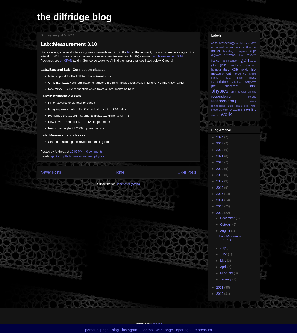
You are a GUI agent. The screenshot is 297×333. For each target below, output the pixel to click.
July (223, 248)
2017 (220, 181)
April (223, 267)
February (227, 273)
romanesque (218, 105)
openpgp (183, 330)
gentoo (55, 156)
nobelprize (237, 82)
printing (252, 91)
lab (129, 52)
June (224, 254)
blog (115, 330)
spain (239, 105)
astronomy (233, 47)
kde (235, 69)
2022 (220, 150)
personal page (97, 330)
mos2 (252, 77)
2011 (220, 287)
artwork (220, 47)
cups (253, 51)
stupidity (223, 109)
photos (251, 86)
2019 (220, 169)
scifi (230, 105)
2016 (220, 187)
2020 (220, 162)
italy (226, 69)
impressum (203, 330)
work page (164, 330)
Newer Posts (51, 172)
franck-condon (230, 60)
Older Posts (187, 172)
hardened (250, 65)
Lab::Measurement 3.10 (69, 44)
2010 (220, 293)
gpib (65, 156)
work (226, 114)
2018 (220, 175)
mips (240, 77)
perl (214, 86)
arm (253, 43)
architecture (243, 43)
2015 (220, 194)
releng (252, 96)
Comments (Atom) (128, 184)
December (228, 218)
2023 (220, 143)
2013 (220, 206)
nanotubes (220, 82)
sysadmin (236, 109)
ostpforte (250, 82)
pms (233, 91)
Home (119, 172)
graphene (236, 65)
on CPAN (66, 60)
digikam (216, 55)
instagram (130, 330)
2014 (220, 200)
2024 (220, 137)
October (226, 224)
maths (214, 77)
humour (216, 69)
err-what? (230, 55)
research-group (224, 101)
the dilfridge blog (74, 17)
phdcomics (231, 86)
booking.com (249, 47)
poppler (242, 91)
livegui (252, 73)
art (213, 47)
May (223, 260)
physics (99, 156)
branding (228, 51)
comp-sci (242, 51)
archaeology (227, 43)
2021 (220, 156)
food (241, 55)
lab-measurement (81, 156)
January (226, 279)
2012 (220, 213)
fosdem (251, 55)
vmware (215, 115)
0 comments (94, 151)
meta (228, 77)
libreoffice (240, 73)
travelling (249, 109)
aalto (214, 43)
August (225, 231)
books (215, 51)
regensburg (221, 96)
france (215, 60)
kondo (244, 69)
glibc (214, 65)
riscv (253, 101)
